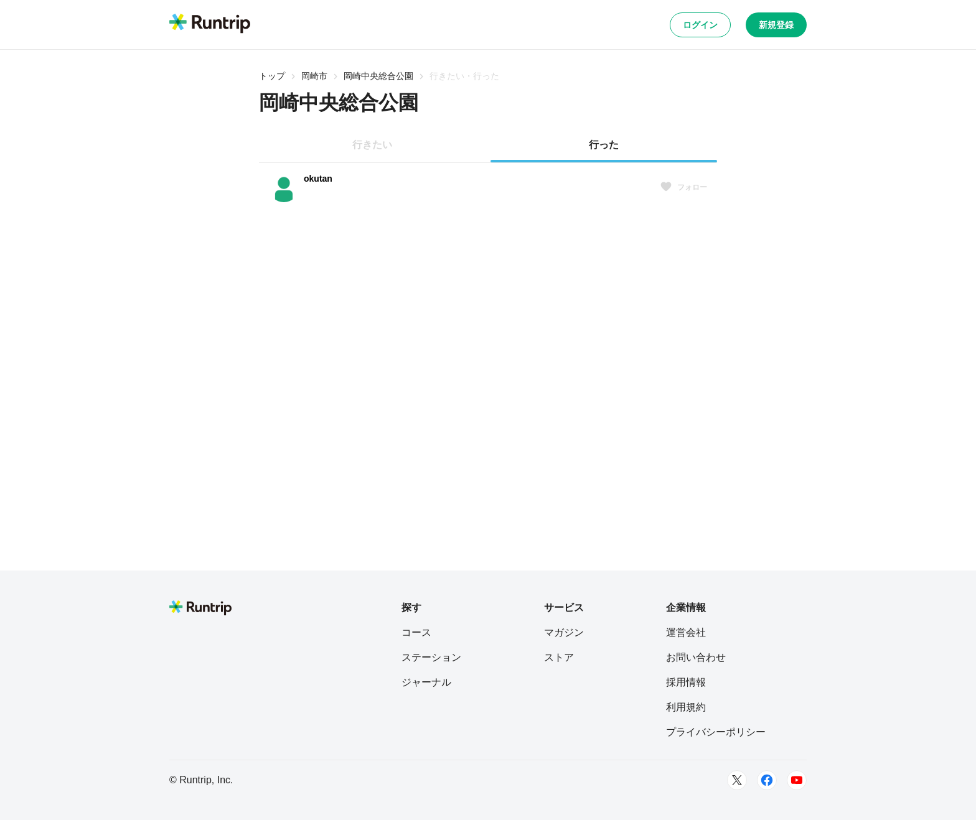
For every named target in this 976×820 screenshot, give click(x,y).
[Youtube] (797, 780)
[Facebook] (767, 780)
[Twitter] (737, 780)
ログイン (700, 25)
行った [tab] (604, 144)
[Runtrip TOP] (209, 24)
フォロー (683, 187)
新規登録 (776, 25)
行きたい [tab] (372, 144)
